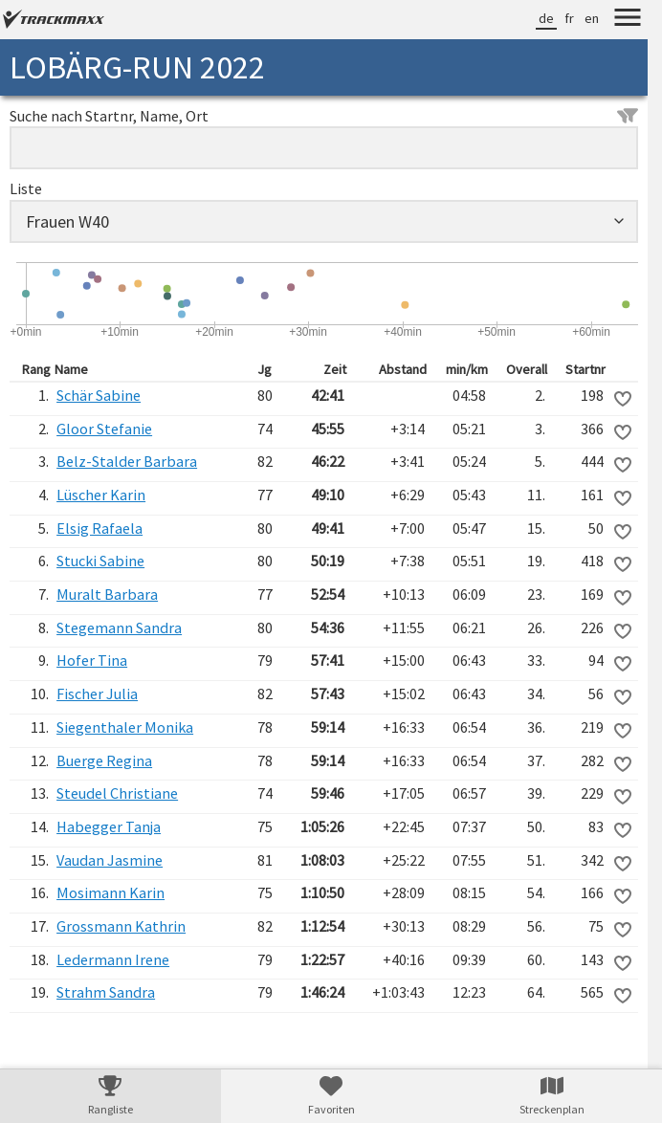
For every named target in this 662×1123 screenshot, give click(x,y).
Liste (26, 188)
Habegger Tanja (108, 826)
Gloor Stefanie (104, 428)
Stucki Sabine (100, 560)
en (592, 18)
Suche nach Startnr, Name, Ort (324, 115)
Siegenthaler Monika (124, 727)
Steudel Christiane (117, 793)
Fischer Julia (97, 693)
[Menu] (627, 20)
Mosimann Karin (110, 892)
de (546, 18)
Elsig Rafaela (99, 528)
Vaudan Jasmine (109, 860)
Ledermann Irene (112, 959)
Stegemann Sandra (119, 627)
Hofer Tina (91, 660)
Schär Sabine (98, 395)
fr (569, 18)
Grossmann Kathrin (121, 926)
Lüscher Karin (100, 494)
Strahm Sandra (105, 992)
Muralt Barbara (107, 594)
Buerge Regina (104, 760)
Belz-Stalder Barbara (126, 461)
